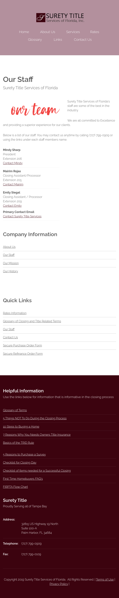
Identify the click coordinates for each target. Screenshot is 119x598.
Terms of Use (105, 579)
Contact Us (83, 39)
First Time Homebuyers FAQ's (23, 478)
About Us (47, 32)
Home (24, 32)
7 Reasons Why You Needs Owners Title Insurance (36, 434)
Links (58, 39)
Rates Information (14, 313)
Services (73, 32)
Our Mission (11, 263)
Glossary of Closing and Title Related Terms (32, 321)
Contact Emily (12, 205)
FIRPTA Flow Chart (15, 487)
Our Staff (9, 255)
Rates (94, 32)
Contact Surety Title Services (22, 216)
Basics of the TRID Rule (18, 443)
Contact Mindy (12, 163)
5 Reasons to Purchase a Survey (24, 454)
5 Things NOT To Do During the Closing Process (35, 418)
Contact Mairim (13, 184)
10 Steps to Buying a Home (21, 426)
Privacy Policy (59, 584)
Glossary (35, 39)
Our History (10, 271)
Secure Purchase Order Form (22, 345)
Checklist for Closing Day (19, 462)
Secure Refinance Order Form (23, 353)
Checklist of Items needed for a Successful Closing (37, 470)
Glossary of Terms (15, 410)
